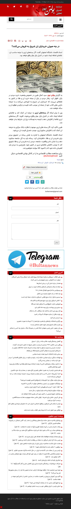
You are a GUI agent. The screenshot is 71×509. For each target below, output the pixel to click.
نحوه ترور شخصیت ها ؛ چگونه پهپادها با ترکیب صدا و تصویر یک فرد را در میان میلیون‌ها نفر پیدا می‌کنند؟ (35, 471)
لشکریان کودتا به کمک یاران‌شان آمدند (46, 460)
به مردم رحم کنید (55, 318)
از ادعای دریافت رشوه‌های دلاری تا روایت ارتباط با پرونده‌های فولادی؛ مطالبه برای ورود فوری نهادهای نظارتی (35, 365)
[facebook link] (32, 182)
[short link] (36, 167)
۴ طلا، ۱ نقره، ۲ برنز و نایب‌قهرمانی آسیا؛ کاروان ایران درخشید (43, 387)
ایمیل (57, 212)
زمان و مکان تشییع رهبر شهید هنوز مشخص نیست (45, 325)
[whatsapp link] (43, 182)
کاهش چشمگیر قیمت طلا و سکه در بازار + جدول (46, 341)
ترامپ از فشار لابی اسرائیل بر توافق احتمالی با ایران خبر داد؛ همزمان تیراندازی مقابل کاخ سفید (34, 405)
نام (58, 204)
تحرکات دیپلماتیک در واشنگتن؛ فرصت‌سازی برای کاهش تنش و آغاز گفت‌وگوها (36, 465)
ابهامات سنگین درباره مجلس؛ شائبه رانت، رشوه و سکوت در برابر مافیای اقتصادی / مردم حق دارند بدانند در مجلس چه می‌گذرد (35, 359)
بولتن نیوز (51, 95)
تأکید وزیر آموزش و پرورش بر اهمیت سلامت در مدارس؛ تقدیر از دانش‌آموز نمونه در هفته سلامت (36, 478)
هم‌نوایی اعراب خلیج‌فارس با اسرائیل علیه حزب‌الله (46, 304)
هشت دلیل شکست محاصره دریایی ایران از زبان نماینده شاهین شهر (37, 443)
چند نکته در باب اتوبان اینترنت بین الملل (49, 294)
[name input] (35, 208)
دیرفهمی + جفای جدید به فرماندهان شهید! (45, 447)
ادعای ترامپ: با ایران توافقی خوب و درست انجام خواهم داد (40, 486)
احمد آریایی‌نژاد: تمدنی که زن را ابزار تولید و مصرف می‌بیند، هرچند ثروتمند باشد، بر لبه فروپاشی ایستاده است (35, 375)
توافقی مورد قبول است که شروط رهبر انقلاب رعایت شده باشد (42, 410)
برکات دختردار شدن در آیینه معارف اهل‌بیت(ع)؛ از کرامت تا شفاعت (38, 427)
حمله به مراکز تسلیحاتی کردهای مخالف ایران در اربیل (45, 287)
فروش (46, 163)
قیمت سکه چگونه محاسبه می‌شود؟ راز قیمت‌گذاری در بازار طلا (34, 25)
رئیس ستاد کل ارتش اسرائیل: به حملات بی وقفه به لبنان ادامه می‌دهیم (36, 440)
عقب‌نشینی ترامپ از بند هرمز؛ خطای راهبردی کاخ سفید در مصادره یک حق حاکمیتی (36, 370)
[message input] (35, 231)
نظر (58, 221)
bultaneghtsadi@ (51, 156)
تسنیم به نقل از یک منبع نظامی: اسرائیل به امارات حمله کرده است (41, 297)
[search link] (11, 19)
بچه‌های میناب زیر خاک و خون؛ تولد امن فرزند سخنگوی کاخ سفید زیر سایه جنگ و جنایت (36, 431)
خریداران (51, 163)
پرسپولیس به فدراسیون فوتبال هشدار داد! (48, 290)
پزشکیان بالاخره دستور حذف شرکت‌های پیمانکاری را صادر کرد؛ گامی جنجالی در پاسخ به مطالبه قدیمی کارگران (35, 422)
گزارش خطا (35, 173)
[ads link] (36, 259)
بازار (47, 41)
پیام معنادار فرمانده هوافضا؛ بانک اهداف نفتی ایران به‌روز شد (40, 437)
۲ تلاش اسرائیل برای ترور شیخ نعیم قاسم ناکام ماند (45, 300)
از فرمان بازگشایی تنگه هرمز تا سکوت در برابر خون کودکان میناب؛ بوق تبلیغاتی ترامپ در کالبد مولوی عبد (35, 455)
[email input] (35, 216)
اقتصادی (52, 41)
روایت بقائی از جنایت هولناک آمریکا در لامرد (47, 314)
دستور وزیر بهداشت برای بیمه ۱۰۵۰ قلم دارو (48, 307)
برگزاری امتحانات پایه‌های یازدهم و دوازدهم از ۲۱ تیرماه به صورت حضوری (39, 321)
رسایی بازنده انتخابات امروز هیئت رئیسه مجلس (47, 354)
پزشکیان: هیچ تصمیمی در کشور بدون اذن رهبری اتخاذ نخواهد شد (41, 394)
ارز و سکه (40, 163)
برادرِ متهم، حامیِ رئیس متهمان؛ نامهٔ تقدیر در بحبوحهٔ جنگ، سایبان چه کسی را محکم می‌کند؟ (35, 329)
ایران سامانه (49, 504)
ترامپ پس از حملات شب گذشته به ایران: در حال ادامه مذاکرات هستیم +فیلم (35, 450)
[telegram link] (37, 182)
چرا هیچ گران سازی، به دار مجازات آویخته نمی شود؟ (42, 483)
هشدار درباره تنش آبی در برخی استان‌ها (49, 283)
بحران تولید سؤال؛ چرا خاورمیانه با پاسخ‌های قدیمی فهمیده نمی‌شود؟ (40, 380)
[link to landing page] (51, 10)
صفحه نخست (59, 41)
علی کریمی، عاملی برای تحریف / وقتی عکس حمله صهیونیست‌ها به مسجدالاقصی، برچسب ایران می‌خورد (36, 398)
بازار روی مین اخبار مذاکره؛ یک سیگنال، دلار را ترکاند (45, 311)
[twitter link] (27, 182)
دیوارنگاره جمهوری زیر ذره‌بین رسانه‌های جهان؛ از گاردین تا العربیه (41, 383)
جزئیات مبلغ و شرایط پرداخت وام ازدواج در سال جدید (45, 390)
